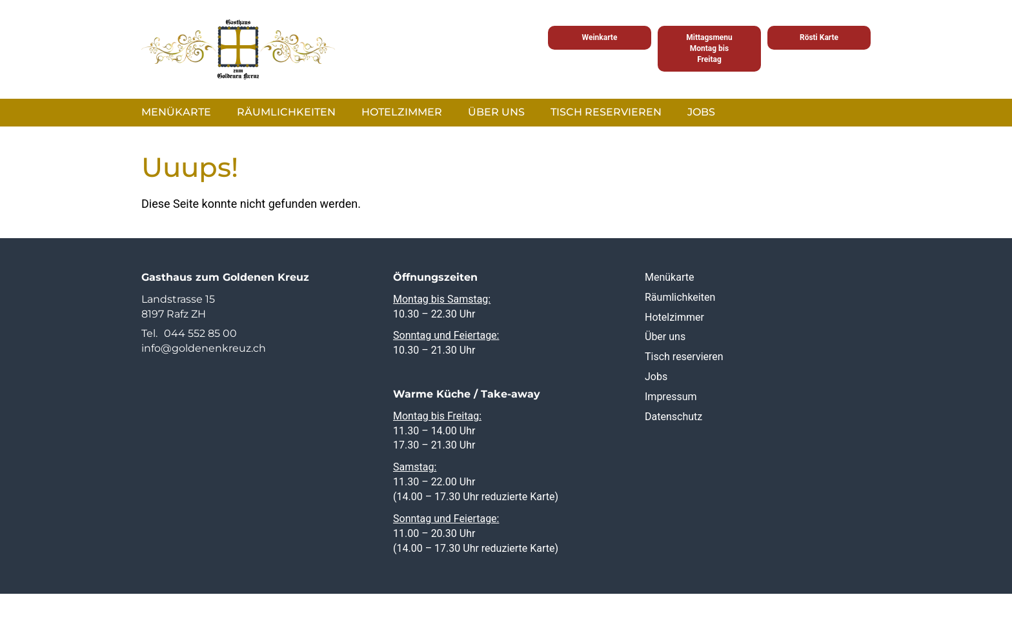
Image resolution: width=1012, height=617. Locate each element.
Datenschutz (673, 416)
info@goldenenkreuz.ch (203, 348)
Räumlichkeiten (286, 112)
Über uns (496, 112)
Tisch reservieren (606, 112)
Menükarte (176, 112)
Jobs (701, 112)
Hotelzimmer (401, 112)
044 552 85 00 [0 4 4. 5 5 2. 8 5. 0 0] (200, 333)
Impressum (671, 396)
